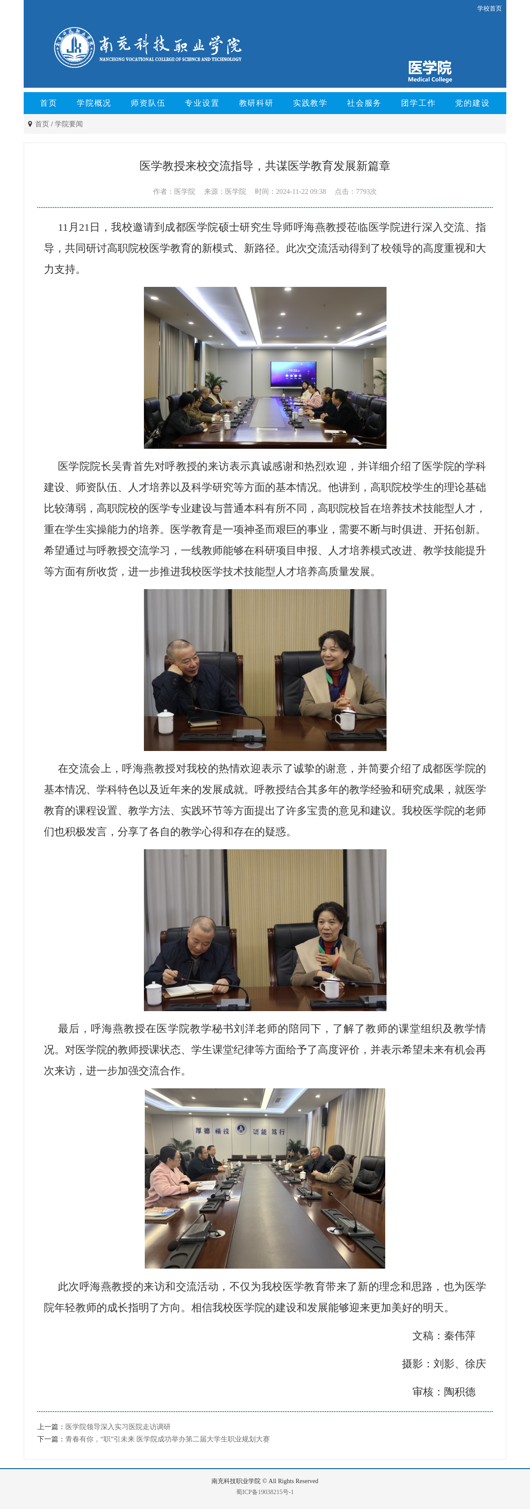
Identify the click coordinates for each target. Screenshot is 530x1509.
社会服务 (364, 103)
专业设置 (202, 103)
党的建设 (472, 103)
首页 (48, 103)
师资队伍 (148, 103)
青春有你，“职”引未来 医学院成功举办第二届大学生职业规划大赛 (167, 1439)
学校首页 (489, 8)
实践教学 (310, 103)
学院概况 (94, 103)
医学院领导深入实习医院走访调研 (118, 1426)
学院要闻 (69, 124)
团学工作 (418, 103)
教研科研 (256, 103)
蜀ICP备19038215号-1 (265, 1492)
